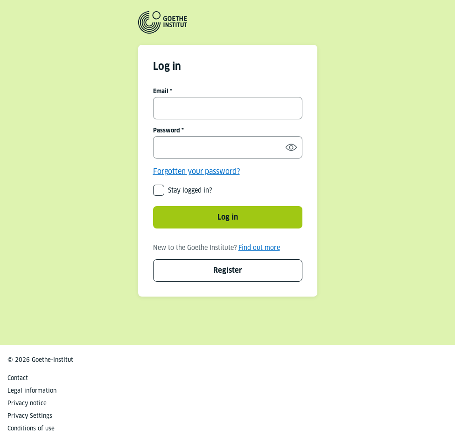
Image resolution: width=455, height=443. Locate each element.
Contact (17, 377)
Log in (227, 217)
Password (166, 130)
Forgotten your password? (196, 171)
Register (227, 270)
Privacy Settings (29, 415)
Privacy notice (27, 403)
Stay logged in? (190, 190)
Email (160, 91)
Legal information (31, 390)
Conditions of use (31, 428)
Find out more (259, 247)
